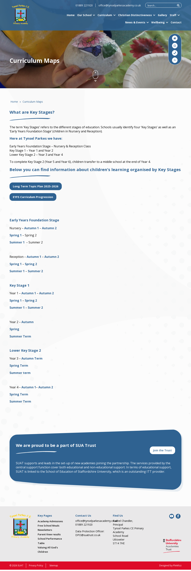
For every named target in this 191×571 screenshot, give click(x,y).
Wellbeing (158, 24)
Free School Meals (48, 527)
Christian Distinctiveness (135, 17)
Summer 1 (17, 242)
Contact (176, 24)
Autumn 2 (49, 228)
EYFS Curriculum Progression (33, 197)
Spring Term (19, 365)
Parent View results (49, 535)
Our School (84, 17)
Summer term (20, 373)
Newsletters (45, 531)
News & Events (135, 24)
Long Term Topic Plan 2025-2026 (35, 186)
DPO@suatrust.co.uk (87, 536)
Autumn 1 (31, 228)
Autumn (27, 322)
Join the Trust (162, 451)
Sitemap (53, 566)
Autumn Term (32, 358)
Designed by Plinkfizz (170, 566)
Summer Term (20, 336)
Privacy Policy (36, 566)
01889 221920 (84, 7)
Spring (14, 329)
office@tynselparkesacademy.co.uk (119, 7)
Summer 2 (35, 271)
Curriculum (105, 17)
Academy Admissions (50, 522)
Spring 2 (31, 264)
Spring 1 (16, 235)
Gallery (162, 17)
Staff (173, 17)
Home (71, 17)
